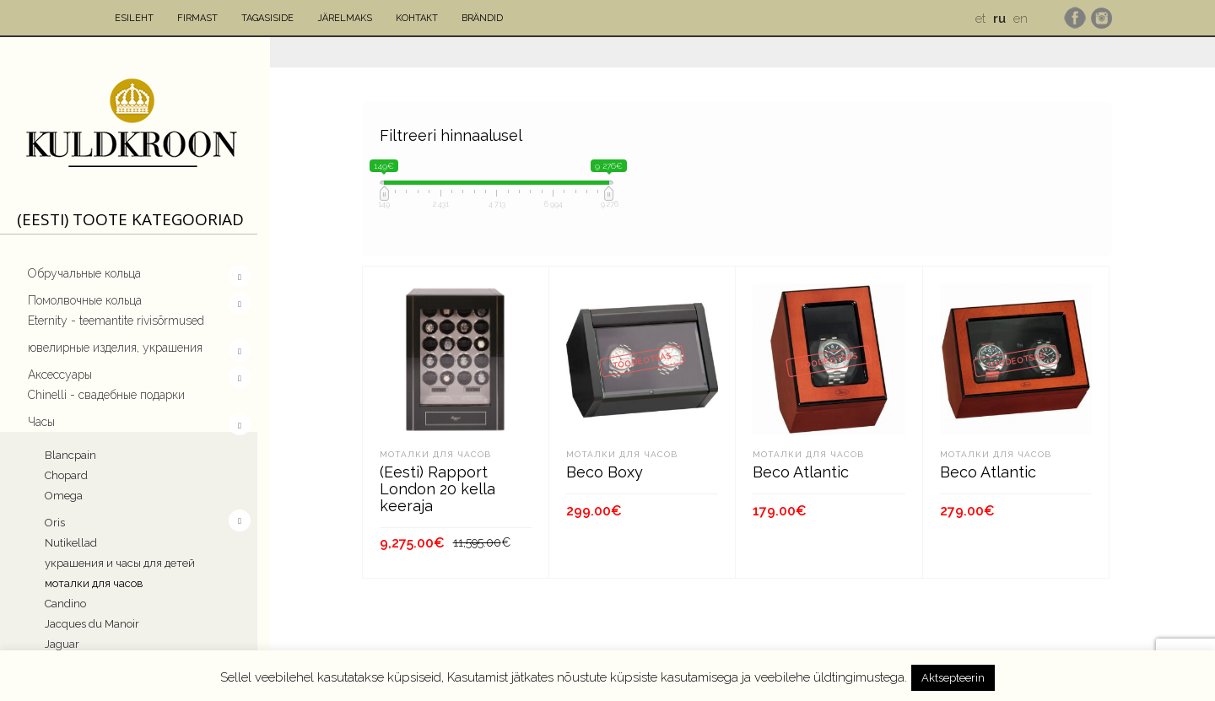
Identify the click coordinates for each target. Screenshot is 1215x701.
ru (999, 18)
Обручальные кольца (84, 273)
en (1020, 18)
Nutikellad (71, 543)
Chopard (66, 475)
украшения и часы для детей (120, 563)
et (980, 18)
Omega (64, 495)
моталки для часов (94, 583)
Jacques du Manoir (92, 623)
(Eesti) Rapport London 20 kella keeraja (437, 489)
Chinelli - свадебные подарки (106, 395)
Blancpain (70, 455)
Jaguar (62, 644)
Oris (57, 520)
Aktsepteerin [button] (953, 677)
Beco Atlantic (801, 472)
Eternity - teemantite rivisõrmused (116, 320)
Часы (41, 422)
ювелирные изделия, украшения (115, 347)
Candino (65, 603)
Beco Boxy (604, 472)
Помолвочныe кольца (85, 300)
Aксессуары (60, 374)
